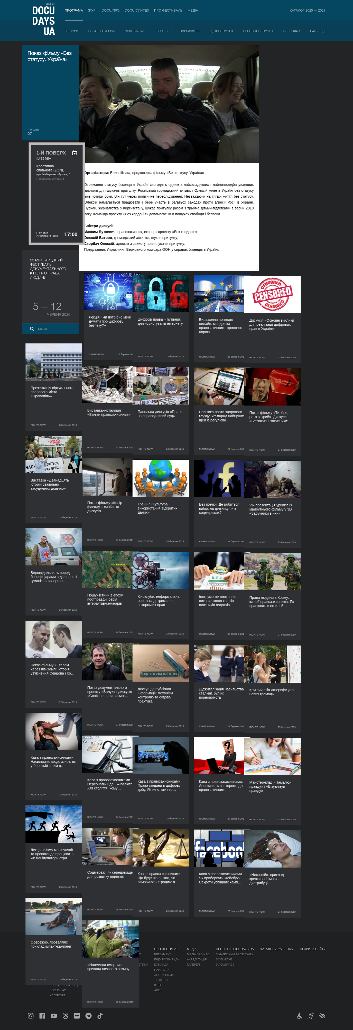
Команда (161, 964)
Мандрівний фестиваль (234, 954)
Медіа (193, 10)
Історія (159, 985)
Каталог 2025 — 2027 (308, 10)
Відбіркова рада (166, 959)
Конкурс (71, 31)
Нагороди (318, 31)
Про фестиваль (168, 10)
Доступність (164, 974)
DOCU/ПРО (111, 10)
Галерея (193, 964)
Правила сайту (313, 949)
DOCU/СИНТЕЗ (137, 10)
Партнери (161, 969)
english (49, 3)
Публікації (35, 954)
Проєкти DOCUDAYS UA (235, 949)
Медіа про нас (198, 954)
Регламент (162, 954)
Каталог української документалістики (117, 964)
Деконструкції (222, 31)
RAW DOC (92, 959)
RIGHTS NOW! (134, 31)
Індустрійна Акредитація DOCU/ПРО (113, 954)
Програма (74, 10)
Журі (92, 10)
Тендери (161, 979)
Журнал (34, 949)
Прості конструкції (258, 31)
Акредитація (197, 959)
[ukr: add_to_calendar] (315, 55)
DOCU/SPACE (225, 964)
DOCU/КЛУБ (224, 959)
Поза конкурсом (101, 31)
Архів (158, 990)
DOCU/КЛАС (291, 31)
